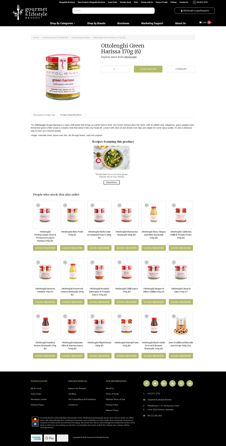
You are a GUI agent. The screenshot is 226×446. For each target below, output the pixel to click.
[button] (181, 69)
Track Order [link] (36, 394)
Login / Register (148, 69)
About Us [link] (110, 388)
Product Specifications (71, 115)
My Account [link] (36, 388)
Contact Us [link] (73, 405)
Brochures (123, 23)
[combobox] (113, 10)
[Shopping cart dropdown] (205, 23)
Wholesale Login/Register (196, 10)
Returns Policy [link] (112, 410)
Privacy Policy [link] (112, 405)
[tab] (44, 115)
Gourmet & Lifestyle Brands (157, 400)
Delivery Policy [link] (37, 405)
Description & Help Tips (44, 115)
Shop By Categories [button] (62, 23)
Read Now (112, 185)
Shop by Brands (96, 23)
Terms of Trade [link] (112, 394)
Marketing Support (152, 23)
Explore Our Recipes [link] (77, 388)
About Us (180, 23)
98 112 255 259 (152, 416)
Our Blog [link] (72, 394)
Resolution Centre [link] (39, 399)
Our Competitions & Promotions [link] (82, 399)
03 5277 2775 (151, 394)
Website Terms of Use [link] (115, 399)
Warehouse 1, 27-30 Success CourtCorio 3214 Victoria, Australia (161, 407)
